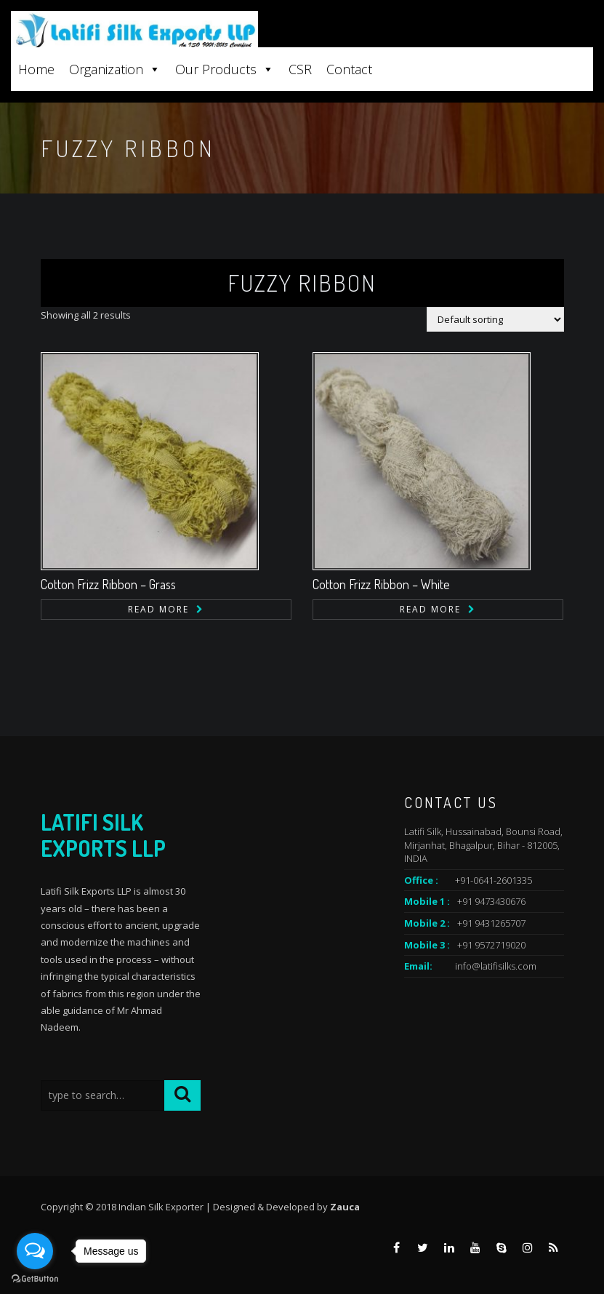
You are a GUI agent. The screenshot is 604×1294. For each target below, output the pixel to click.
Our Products (224, 69)
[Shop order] (495, 319)
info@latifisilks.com (495, 966)
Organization (115, 69)
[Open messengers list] (35, 1251)
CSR (300, 69)
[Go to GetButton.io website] (35, 1279)
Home (36, 69)
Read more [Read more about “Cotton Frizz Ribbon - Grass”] (158, 609)
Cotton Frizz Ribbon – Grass (108, 584)
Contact (349, 69)
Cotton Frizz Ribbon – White (381, 584)
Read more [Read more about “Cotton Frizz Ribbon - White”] (430, 609)
